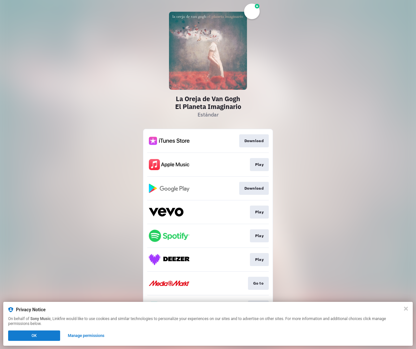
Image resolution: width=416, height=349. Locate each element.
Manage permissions (86, 335)
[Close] (406, 308)
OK (34, 335)
